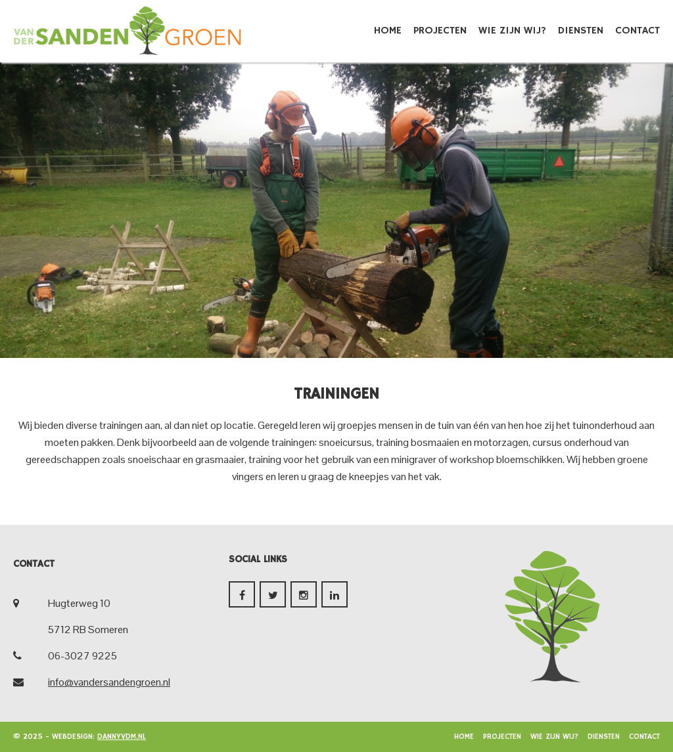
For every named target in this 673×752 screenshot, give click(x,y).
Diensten (580, 30)
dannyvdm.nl (121, 736)
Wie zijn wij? (512, 30)
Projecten (440, 30)
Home (388, 30)
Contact (637, 30)
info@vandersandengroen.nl (109, 682)
